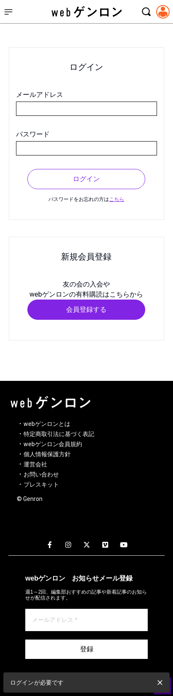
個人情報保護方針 (47, 454)
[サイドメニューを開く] (8, 11)
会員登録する (86, 309)
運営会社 (35, 464)
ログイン (86, 179)
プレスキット (41, 484)
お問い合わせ (41, 474)
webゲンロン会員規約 (53, 444)
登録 (86, 649)
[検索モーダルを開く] (146, 12)
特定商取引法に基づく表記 (59, 434)
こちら (116, 199)
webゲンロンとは (47, 423)
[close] (160, 682)
